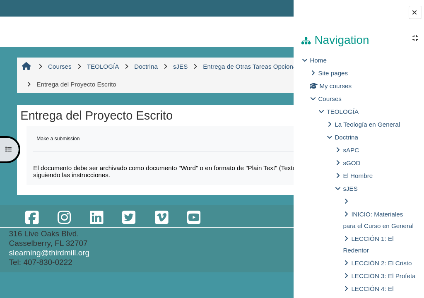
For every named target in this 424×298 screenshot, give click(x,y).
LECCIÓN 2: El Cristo (381, 263)
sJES (350, 188)
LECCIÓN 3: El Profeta (383, 275)
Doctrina (346, 137)
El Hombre (358, 175)
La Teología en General (367, 124)
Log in (270, 8)
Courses (330, 98)
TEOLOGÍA (342, 111)
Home (318, 60)
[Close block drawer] (415, 12)
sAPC (351, 150)
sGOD (351, 162)
